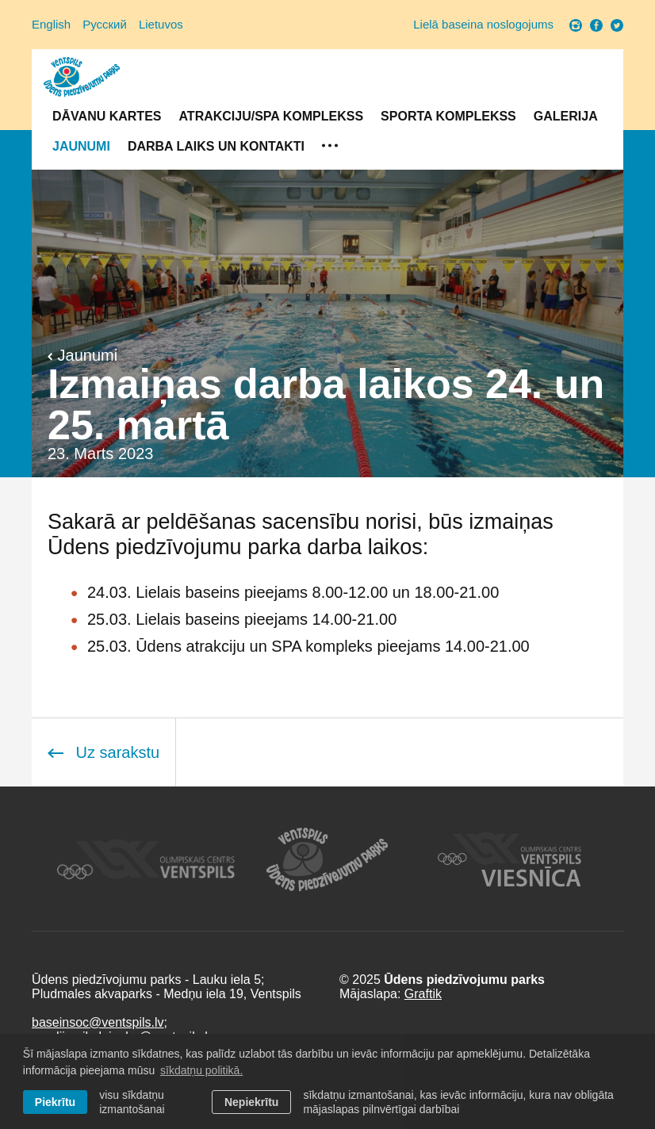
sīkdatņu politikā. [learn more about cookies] (201, 1070)
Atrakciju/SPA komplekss (270, 116)
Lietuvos (161, 24)
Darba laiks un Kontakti (216, 146)
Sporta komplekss (448, 116)
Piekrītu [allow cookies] (55, 1102)
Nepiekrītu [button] (251, 1102)
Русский (104, 24)
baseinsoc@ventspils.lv (98, 1022)
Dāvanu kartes (106, 116)
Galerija (566, 116)
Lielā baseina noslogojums (483, 24)
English (51, 24)
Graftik (423, 994)
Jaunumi (81, 146)
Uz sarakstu (103, 752)
